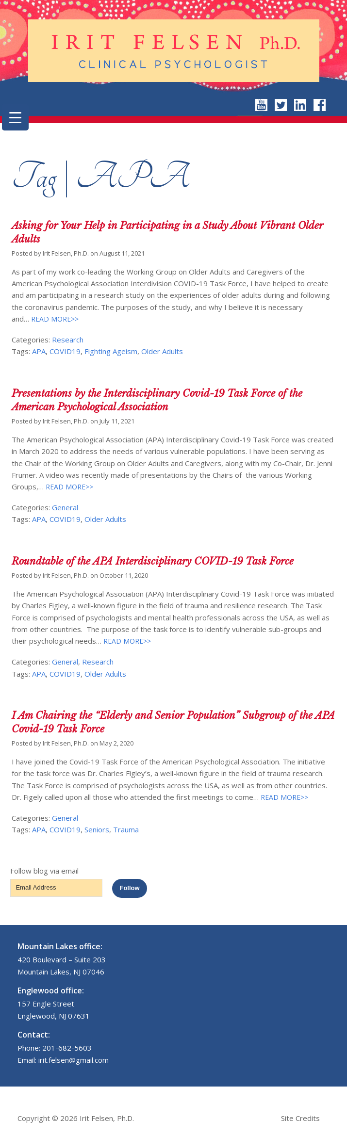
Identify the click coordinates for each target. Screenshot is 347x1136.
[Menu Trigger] (15, 117)
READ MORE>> (54, 319)
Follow (129, 888)
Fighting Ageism (110, 351)
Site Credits (300, 1118)
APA (39, 351)
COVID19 (65, 351)
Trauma (126, 829)
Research (67, 339)
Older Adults (162, 351)
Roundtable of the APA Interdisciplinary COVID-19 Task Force (153, 561)
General (65, 507)
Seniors (96, 829)
